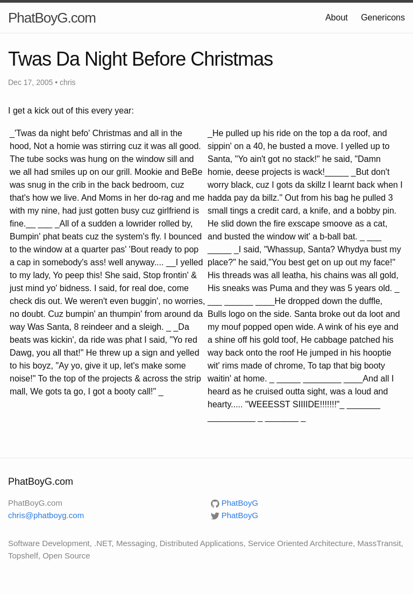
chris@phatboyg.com (46, 515)
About (336, 17)
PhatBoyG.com (52, 18)
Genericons (383, 17)
